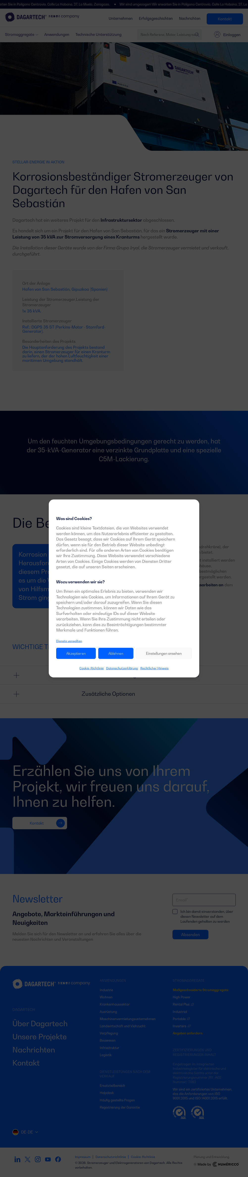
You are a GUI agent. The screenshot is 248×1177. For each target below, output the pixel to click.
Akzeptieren (76, 653)
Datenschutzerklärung (122, 668)
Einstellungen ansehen (164, 653)
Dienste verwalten (69, 641)
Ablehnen (115, 653)
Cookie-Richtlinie (91, 668)
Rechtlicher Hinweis (154, 668)
